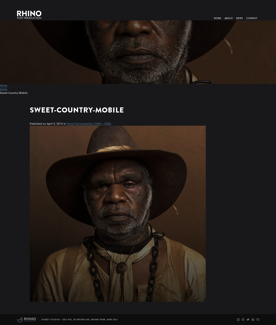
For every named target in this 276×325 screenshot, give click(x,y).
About (229, 18)
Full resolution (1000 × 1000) (93, 123)
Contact (251, 18)
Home (3, 85)
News (239, 18)
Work (217, 18)
